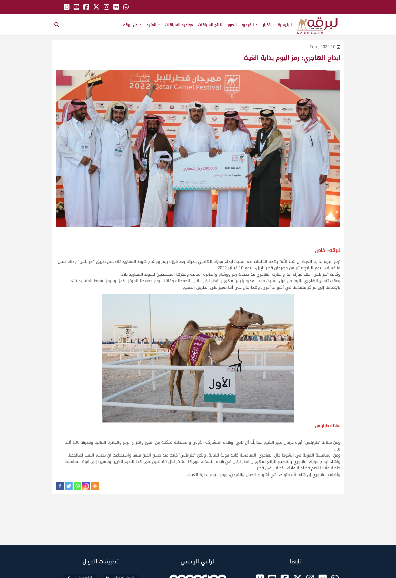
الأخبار (267, 24)
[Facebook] (60, 486)
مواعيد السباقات (179, 24)
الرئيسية (285, 24)
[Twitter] (69, 486)
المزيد (153, 24)
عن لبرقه (132, 24)
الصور (231, 24)
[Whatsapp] (77, 486)
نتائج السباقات (210, 24)
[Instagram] (86, 486)
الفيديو (250, 24)
